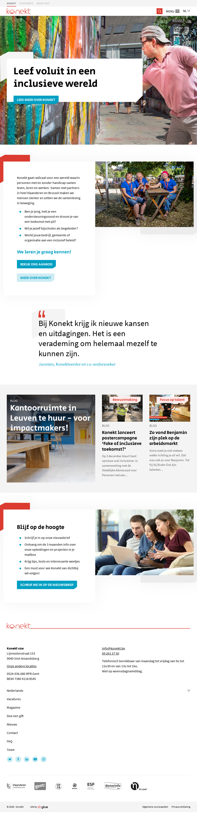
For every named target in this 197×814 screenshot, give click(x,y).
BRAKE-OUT (43, 3)
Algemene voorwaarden (155, 806)
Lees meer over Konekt (36, 100)
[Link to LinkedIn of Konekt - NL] (27, 759)
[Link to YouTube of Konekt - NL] (35, 759)
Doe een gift (15, 716)
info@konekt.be (113, 648)
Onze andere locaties (22, 666)
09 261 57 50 (110, 653)
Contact (12, 733)
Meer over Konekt (35, 278)
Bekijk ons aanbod (36, 264)
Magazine (13, 707)
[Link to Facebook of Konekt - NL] (18, 759)
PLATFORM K (26, 3)
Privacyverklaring (181, 806)
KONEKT (11, 3)
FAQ (9, 741)
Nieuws (12, 724)
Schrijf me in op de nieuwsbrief (47, 585)
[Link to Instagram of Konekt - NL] (44, 759)
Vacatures (14, 699)
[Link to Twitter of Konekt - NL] (10, 759)
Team (11, 749)
